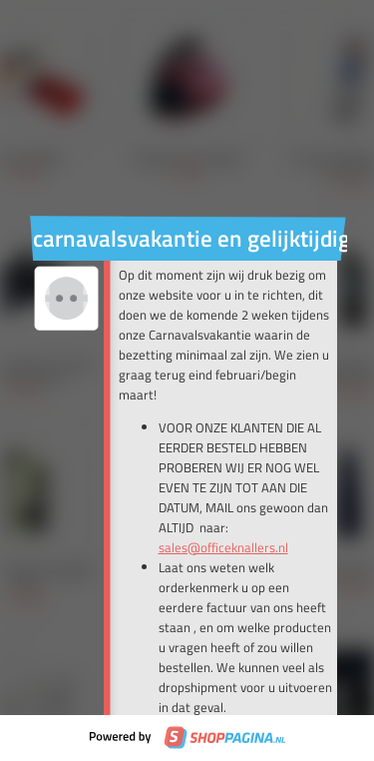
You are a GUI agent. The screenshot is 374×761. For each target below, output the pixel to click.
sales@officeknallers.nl (223, 547)
